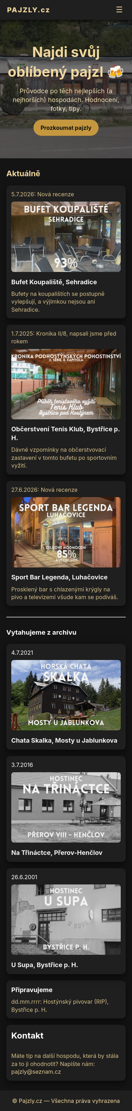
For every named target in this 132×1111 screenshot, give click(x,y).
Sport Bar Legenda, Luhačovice (59, 577)
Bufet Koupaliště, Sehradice (54, 282)
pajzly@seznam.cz (36, 1071)
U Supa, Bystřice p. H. (44, 965)
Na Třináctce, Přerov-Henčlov (56, 852)
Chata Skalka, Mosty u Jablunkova (64, 740)
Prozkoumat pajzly (66, 127)
